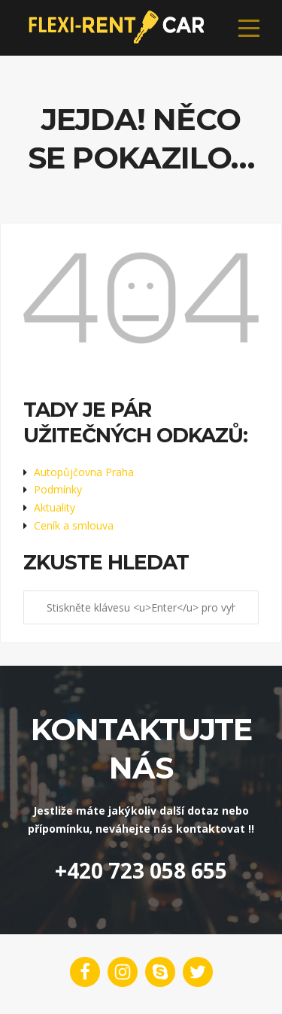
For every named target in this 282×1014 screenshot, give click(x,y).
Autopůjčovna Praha (84, 472)
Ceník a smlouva (74, 525)
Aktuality (54, 507)
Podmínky (58, 489)
